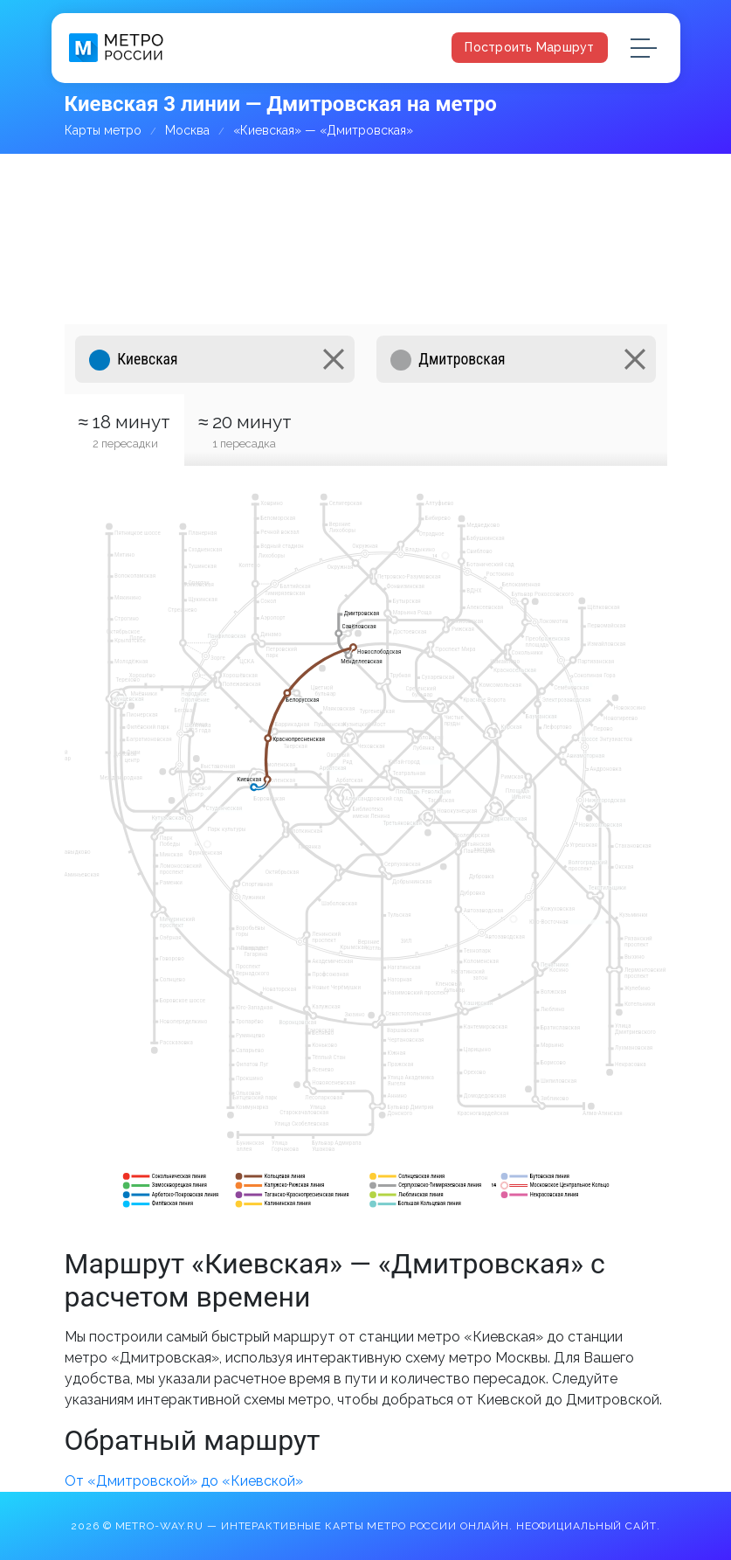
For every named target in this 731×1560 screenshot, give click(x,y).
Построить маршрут (529, 47)
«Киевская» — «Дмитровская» (323, 130)
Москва (187, 130)
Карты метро (103, 130)
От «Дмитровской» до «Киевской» (184, 1481)
